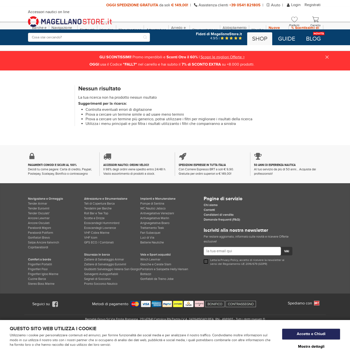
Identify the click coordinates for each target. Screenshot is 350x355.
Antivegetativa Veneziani (157, 234)
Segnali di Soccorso (97, 300)
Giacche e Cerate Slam (155, 285)
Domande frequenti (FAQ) (222, 240)
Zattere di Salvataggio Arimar (104, 280)
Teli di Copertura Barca (99, 224)
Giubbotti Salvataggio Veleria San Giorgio (112, 290)
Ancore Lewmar (39, 239)
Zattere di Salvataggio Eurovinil (105, 285)
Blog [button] (313, 38)
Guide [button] (286, 38)
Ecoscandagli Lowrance (100, 249)
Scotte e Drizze (94, 239)
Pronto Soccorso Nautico (100, 305)
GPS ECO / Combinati (99, 263)
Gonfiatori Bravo (39, 258)
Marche (258, 51)
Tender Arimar (37, 224)
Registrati (313, 4)
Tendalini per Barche (98, 229)
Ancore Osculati (39, 244)
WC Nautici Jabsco (153, 229)
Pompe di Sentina (152, 224)
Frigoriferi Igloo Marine (43, 295)
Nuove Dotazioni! (277, 50)
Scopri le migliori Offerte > (223, 78)
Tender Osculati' (39, 234)
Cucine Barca (37, 300)
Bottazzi (145, 295)
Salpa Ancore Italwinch (43, 263)
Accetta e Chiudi (311, 335)
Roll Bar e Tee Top (96, 234)
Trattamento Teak (152, 249)
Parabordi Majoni (39, 249)
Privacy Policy (229, 281)
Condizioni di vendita (219, 236)
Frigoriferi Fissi (38, 290)
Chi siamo (211, 226)
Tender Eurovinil (38, 229)
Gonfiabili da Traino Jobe (157, 300)
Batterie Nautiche (152, 263)
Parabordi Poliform (40, 254)
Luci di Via (147, 258)
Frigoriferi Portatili (40, 285)
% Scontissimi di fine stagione (305, 50)
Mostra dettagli (311, 346)
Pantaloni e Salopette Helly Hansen (164, 290)
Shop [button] (259, 38)
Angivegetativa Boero (154, 244)
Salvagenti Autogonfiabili (101, 295)
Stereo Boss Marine (41, 305)
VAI (286, 272)
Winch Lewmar (150, 280)
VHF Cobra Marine (96, 254)
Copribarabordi (38, 268)
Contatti (209, 231)
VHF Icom (90, 258)
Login (294, 4)
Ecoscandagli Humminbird (101, 244)
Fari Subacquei (150, 254)
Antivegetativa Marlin (154, 239)
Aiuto (275, 5)
